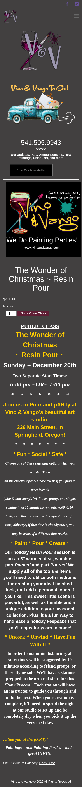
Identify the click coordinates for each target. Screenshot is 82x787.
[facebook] (67, 4)
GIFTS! (45, 753)
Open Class (47, 763)
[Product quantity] (11, 313)
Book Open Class (33, 313)
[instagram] (76, 4)
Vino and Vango (22, 781)
